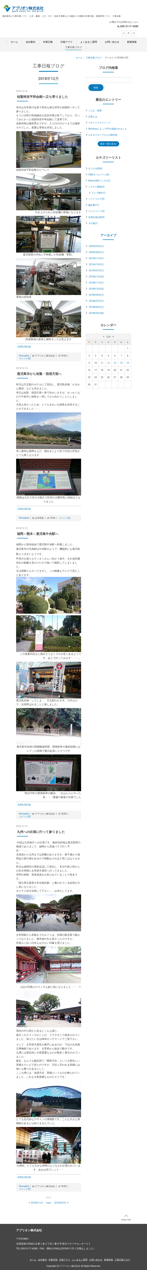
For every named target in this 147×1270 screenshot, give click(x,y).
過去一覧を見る (108, 144)
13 (115, 363)
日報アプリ (66, 42)
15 (127, 363)
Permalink (24, 355)
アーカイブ (108, 235)
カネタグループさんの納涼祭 (102, 135)
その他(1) (93, 223)
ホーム (14, 42)
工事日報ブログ (73, 47)
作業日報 (48, 42)
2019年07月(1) (96, 270)
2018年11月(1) (96, 282)
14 (121, 363)
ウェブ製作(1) (98, 193)
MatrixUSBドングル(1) (99, 180)
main (48, 1202)
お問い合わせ (112, 42)
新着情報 (132, 42)
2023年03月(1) (96, 246)
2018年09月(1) (96, 295)
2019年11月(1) (96, 258)
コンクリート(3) (96, 211)
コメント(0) (25, 358)
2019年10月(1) (96, 264)
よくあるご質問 (88, 42)
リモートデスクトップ (99, 122)
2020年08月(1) (96, 252)
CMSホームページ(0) (98, 174)
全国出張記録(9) (96, 217)
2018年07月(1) (96, 301)
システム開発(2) (96, 186)
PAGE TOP (126, 1218)
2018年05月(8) (96, 313)
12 (108, 363)
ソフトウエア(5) (96, 199)
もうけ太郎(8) (95, 168)
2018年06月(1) (96, 307)
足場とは (92, 116)
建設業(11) (93, 205)
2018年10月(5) (96, 288)
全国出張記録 (24, 346)
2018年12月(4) (96, 276)
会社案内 (30, 42)
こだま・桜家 (95, 110)
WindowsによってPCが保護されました (107, 128)
